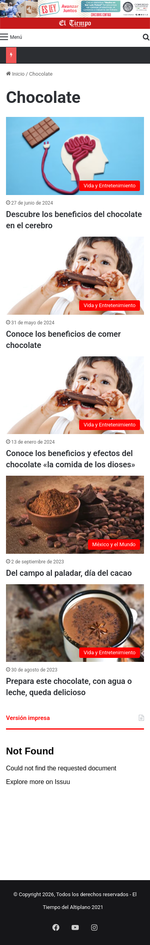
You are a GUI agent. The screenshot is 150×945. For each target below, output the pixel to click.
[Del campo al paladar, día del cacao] (75, 515)
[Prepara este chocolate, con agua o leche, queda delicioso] (75, 623)
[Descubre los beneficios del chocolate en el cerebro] (75, 156)
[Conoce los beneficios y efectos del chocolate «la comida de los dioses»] (75, 395)
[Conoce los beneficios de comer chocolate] (75, 276)
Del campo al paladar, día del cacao (69, 573)
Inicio (15, 74)
